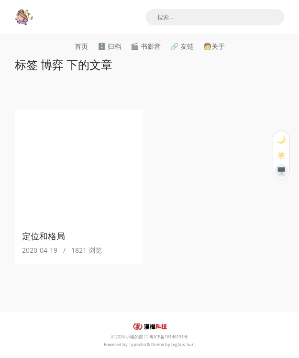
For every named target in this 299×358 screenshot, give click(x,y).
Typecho (137, 344)
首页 (81, 46)
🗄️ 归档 (109, 46)
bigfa (176, 344)
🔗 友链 (182, 46)
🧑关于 (214, 46)
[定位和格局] (79, 166)
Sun (191, 344)
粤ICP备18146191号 (168, 337)
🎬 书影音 (146, 46)
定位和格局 (43, 236)
